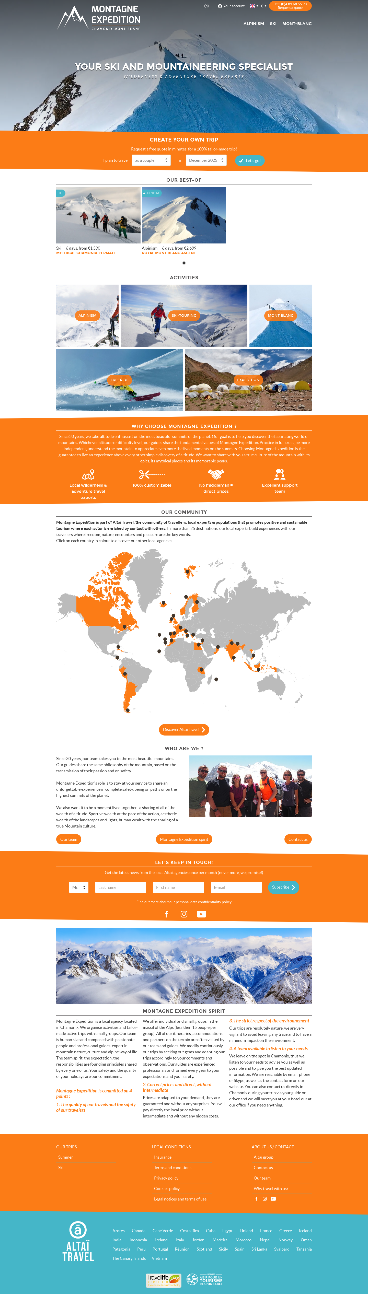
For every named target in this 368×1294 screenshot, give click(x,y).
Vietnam (159, 1258)
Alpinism (254, 23)
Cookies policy (167, 1188)
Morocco (243, 1239)
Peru (141, 1248)
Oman (306, 1239)
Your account (234, 6)
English (253, 6)
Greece (285, 1230)
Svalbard (282, 1248)
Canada (138, 1230)
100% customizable (152, 485)
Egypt (227, 1230)
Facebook (256, 1198)
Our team (68, 839)
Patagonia (121, 1248)
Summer (65, 1157)
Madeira (220, 1239)
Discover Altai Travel (181, 729)
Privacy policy (166, 1177)
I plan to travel (116, 160)
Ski (273, 23)
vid (201, 914)
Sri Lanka (259, 1248)
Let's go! (253, 160)
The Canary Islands (129, 1258)
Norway (286, 1239)
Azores (118, 1230)
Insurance (162, 1157)
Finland (246, 1230)
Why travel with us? (271, 1188)
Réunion (182, 1248)
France (266, 1230)
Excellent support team (280, 488)
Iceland (305, 1230)
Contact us (298, 839)
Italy (180, 1239)
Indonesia (138, 1239)
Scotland (204, 1248)
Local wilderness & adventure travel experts (88, 491)
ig (184, 914)
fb (166, 914)
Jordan (198, 1239)
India (116, 1239)
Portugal (160, 1248)
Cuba (210, 1230)
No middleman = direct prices (216, 488)
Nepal (265, 1239)
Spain (240, 1248)
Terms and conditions (172, 1167)
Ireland (161, 1239)
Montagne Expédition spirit (184, 839)
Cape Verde (163, 1230)
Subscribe (280, 886)
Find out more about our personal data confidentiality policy (184, 902)
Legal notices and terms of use (180, 1198)
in (180, 160)
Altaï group (263, 1157)
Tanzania (304, 1248)
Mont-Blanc (297, 23)
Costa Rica (189, 1230)
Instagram (264, 1198)
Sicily (223, 1248)
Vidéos (273, 1198)
